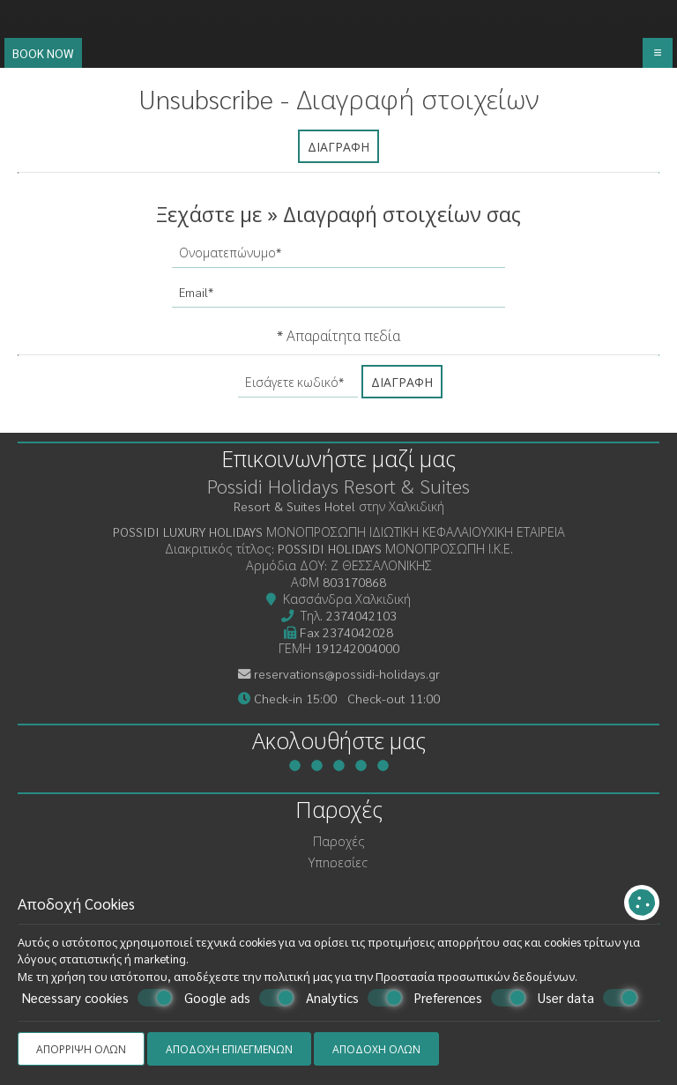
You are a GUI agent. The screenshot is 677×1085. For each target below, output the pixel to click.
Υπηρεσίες (338, 862)
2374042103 (361, 615)
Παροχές (339, 841)
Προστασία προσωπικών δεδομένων (475, 976)
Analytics (354, 998)
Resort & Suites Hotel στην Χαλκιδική (339, 506)
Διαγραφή (338, 146)
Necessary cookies (97, 998)
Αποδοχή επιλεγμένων (229, 1049)
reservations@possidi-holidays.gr (347, 673)
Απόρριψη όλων (81, 1049)
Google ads (239, 998)
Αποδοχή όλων (376, 1049)
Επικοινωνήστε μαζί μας (338, 457)
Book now (43, 53)
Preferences (470, 998)
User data (588, 998)
